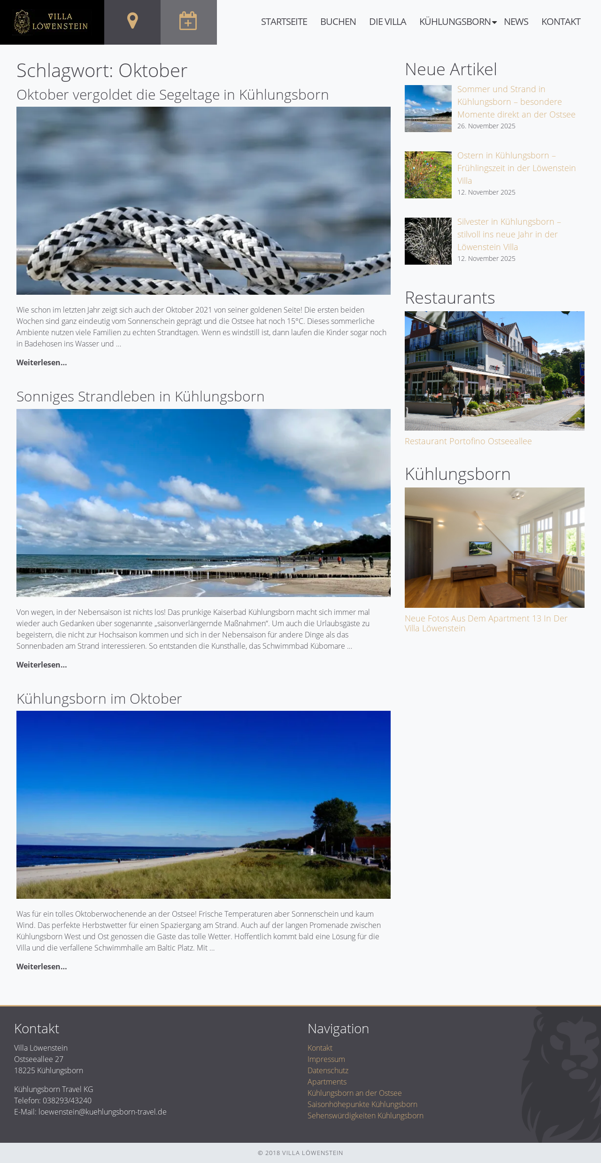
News (516, 21)
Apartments (327, 1082)
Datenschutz (328, 1070)
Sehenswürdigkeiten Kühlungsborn (366, 1115)
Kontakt (560, 21)
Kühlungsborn (455, 21)
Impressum (326, 1059)
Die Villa (387, 21)
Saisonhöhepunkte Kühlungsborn (362, 1104)
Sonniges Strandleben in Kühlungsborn (140, 396)
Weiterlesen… (41, 362)
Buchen (338, 21)
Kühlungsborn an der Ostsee (355, 1093)
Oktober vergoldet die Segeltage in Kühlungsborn (172, 94)
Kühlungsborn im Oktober (99, 698)
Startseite (284, 21)
